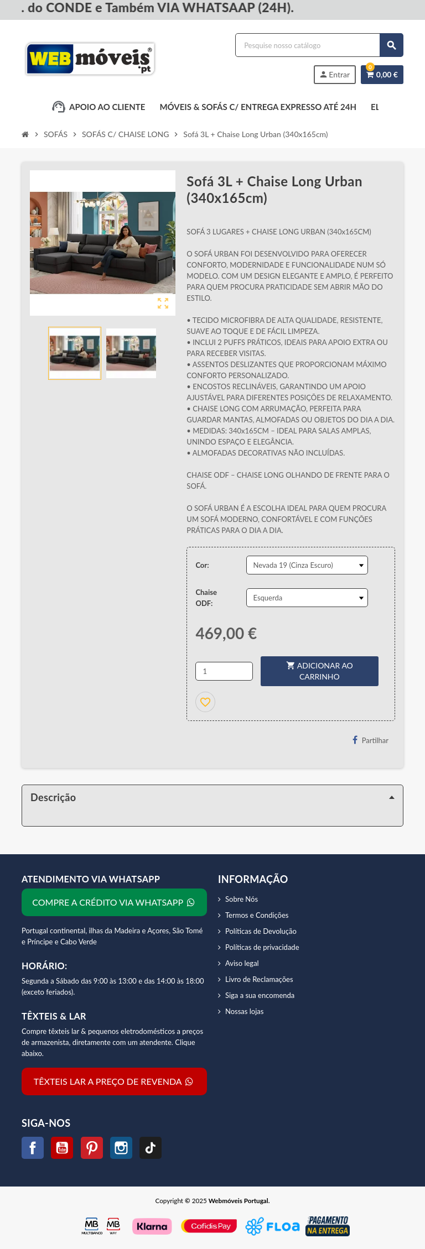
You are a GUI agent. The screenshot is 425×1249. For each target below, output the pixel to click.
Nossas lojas (244, 1011)
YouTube (62, 1148)
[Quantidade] (223, 671)
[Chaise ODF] (307, 597)
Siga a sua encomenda (259, 995)
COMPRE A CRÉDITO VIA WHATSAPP (114, 902)
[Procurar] (319, 45)
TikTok (150, 1148)
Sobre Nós (241, 899)
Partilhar (370, 740)
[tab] (212, 797)
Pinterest (92, 1148)
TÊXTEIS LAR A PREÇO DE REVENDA (114, 1081)
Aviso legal (242, 963)
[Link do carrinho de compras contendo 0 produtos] (382, 74)
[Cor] (307, 565)
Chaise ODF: (206, 598)
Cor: (202, 565)
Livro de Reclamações (259, 979)
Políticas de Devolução (261, 931)
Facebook (33, 1148)
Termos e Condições (256, 915)
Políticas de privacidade (262, 947)
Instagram (121, 1148)
